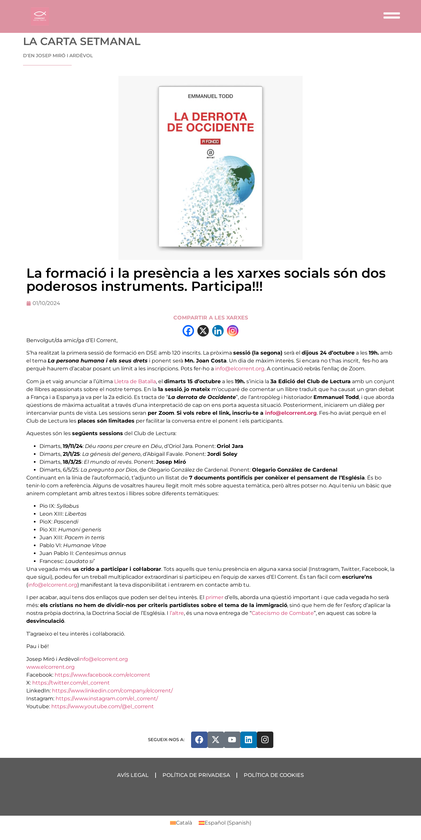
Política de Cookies (274, 775)
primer (214, 597)
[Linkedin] (218, 331)
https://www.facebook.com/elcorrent (102, 675)
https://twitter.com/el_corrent (71, 683)
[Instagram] (232, 331)
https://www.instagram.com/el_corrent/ (107, 698)
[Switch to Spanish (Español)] (225, 823)
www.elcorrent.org (50, 667)
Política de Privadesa (196, 775)
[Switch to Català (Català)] (181, 823)
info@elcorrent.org (239, 368)
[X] (203, 331)
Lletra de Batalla (135, 381)
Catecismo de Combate (283, 613)
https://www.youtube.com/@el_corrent (102, 706)
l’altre (177, 613)
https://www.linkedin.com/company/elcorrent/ (112, 691)
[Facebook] (188, 331)
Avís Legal (133, 775)
